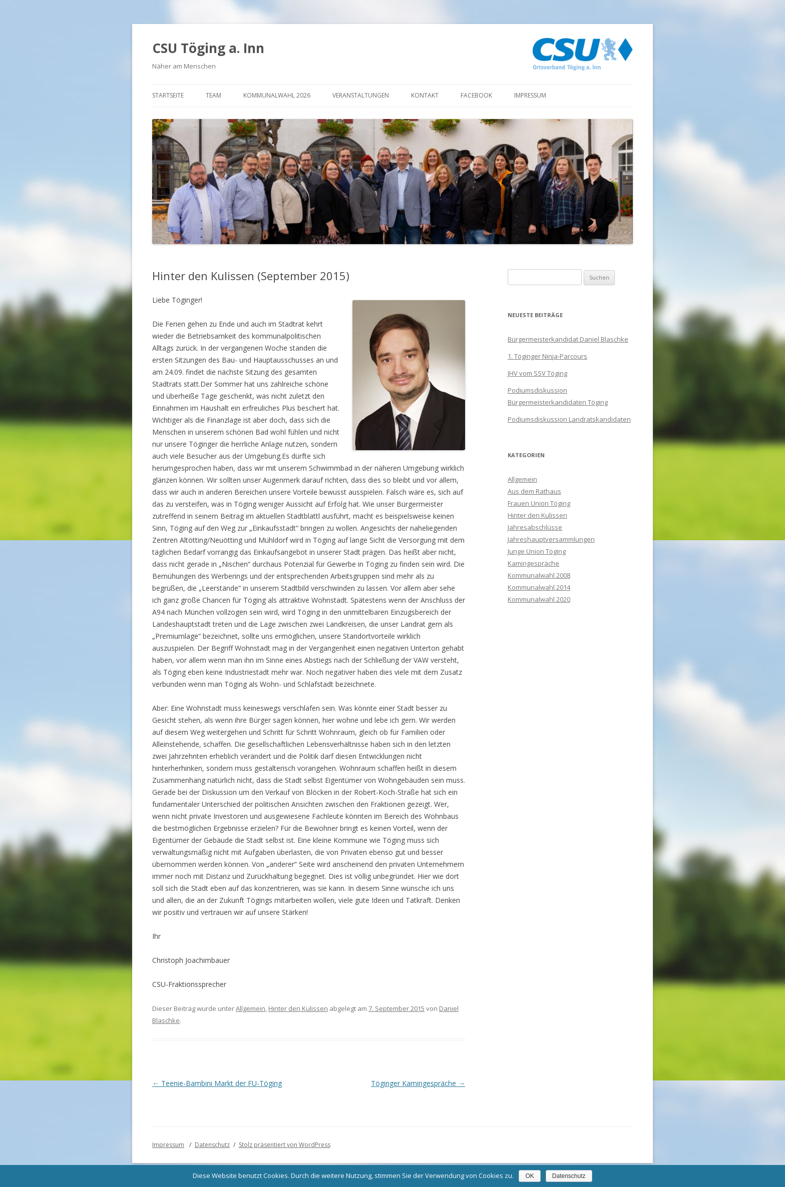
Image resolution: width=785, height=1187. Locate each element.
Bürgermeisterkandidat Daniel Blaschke (568, 339)
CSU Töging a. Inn (208, 48)
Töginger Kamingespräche (418, 1083)
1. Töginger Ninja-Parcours (547, 356)
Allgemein (250, 1008)
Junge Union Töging (537, 551)
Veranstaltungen (360, 95)
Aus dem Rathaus (534, 491)
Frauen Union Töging (539, 503)
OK (529, 1175)
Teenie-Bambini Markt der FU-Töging (217, 1083)
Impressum (530, 95)
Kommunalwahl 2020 (539, 599)
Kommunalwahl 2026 (276, 95)
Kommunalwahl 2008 (539, 575)
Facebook (476, 95)
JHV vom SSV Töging (537, 373)
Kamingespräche (533, 563)
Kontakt (425, 95)
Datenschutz (212, 1144)
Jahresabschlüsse (535, 527)
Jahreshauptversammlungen (551, 539)
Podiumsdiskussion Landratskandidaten (569, 419)
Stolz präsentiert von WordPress (284, 1144)
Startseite (168, 95)
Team (213, 95)
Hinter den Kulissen (298, 1008)
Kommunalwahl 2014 (539, 587)
